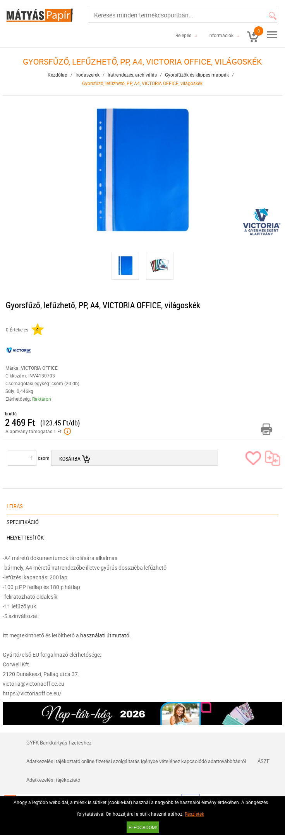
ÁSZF (264, 761)
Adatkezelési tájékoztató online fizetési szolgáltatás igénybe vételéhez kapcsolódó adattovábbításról (136, 761)
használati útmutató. (105, 635)
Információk (220, 35)
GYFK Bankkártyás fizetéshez (58, 742)
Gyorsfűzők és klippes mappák (197, 75)
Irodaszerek (88, 75)
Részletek (194, 814)
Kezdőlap (57, 75)
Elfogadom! (143, 827)
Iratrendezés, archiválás (132, 75)
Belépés (183, 35)
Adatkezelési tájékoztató (53, 779)
